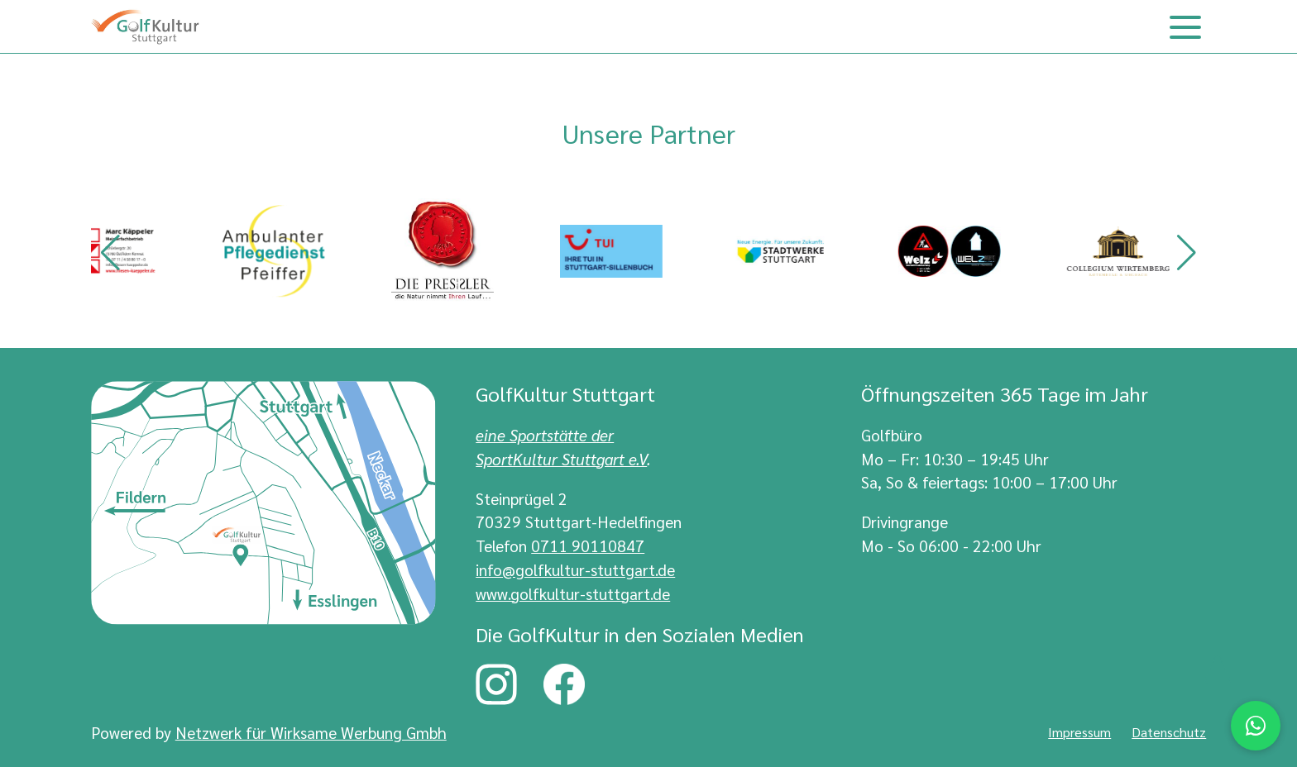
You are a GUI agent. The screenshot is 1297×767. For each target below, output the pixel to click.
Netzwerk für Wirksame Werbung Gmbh (311, 732)
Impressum (1079, 732)
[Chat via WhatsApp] (1255, 725)
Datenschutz (1169, 732)
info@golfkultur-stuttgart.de (575, 569)
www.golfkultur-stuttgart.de (573, 593)
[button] (110, 253)
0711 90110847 (587, 545)
